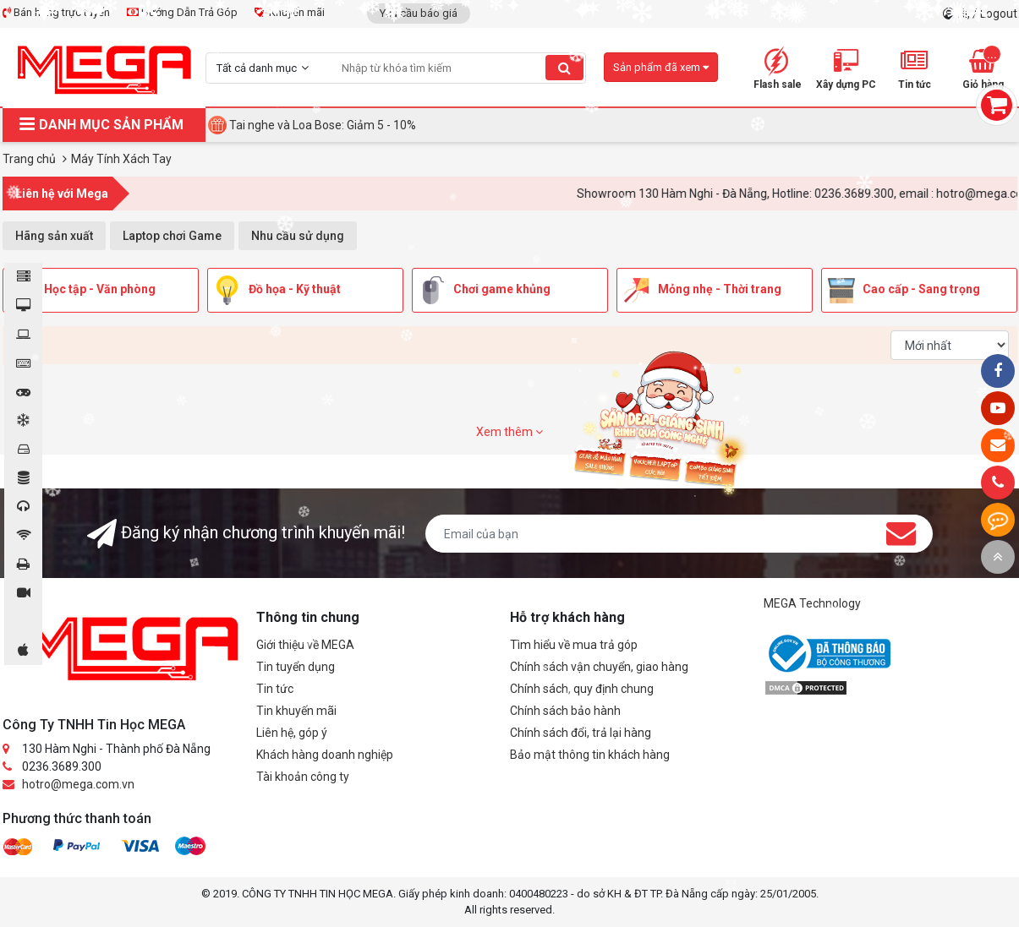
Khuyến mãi (290, 12)
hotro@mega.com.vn (78, 784)
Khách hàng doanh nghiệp (324, 754)
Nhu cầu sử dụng (297, 236)
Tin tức (274, 688)
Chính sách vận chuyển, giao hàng (599, 666)
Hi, (964, 13)
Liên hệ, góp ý (291, 732)
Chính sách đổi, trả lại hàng (580, 732)
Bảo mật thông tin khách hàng (590, 754)
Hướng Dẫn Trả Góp (182, 12)
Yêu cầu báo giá (418, 13)
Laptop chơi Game (172, 236)
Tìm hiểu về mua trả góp (574, 645)
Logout (998, 13)
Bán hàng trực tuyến (56, 12)
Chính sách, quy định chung (582, 688)
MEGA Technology (812, 603)
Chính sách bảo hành (565, 710)
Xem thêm (509, 432)
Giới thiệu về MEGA (305, 645)
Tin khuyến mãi (296, 710)
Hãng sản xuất (54, 236)
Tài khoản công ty (302, 776)
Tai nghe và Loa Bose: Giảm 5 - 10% (322, 125)
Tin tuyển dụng (295, 666)
